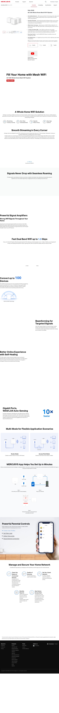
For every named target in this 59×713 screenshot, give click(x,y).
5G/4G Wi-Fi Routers (15, 656)
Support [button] (24, 1)
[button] (23, 32)
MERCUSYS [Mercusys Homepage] (5, 1)
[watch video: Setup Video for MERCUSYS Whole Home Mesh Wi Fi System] (32, 53)
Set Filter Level (7, 538)
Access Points (14, 662)
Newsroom (24, 645)
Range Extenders (15, 648)
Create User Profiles (9, 530)
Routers (13, 645)
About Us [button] (31, 1)
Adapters (13, 651)
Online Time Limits (8, 540)
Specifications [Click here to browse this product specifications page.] (48, 5)
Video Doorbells (14, 661)
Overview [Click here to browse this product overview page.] (34, 5)
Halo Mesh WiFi (4, 5)
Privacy (2, 648)
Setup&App (40, 5)
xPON (13, 664)
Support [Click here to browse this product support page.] (55, 5)
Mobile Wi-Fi (14, 657)
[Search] (46, 1)
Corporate (3, 645)
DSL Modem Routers (15, 654)
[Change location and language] (53, 1)
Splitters (13, 665)
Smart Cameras (14, 659)
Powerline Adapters (15, 650)
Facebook (36, 645)
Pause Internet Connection (11, 543)
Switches (13, 653)
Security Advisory (25, 648)
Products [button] (17, 1)
